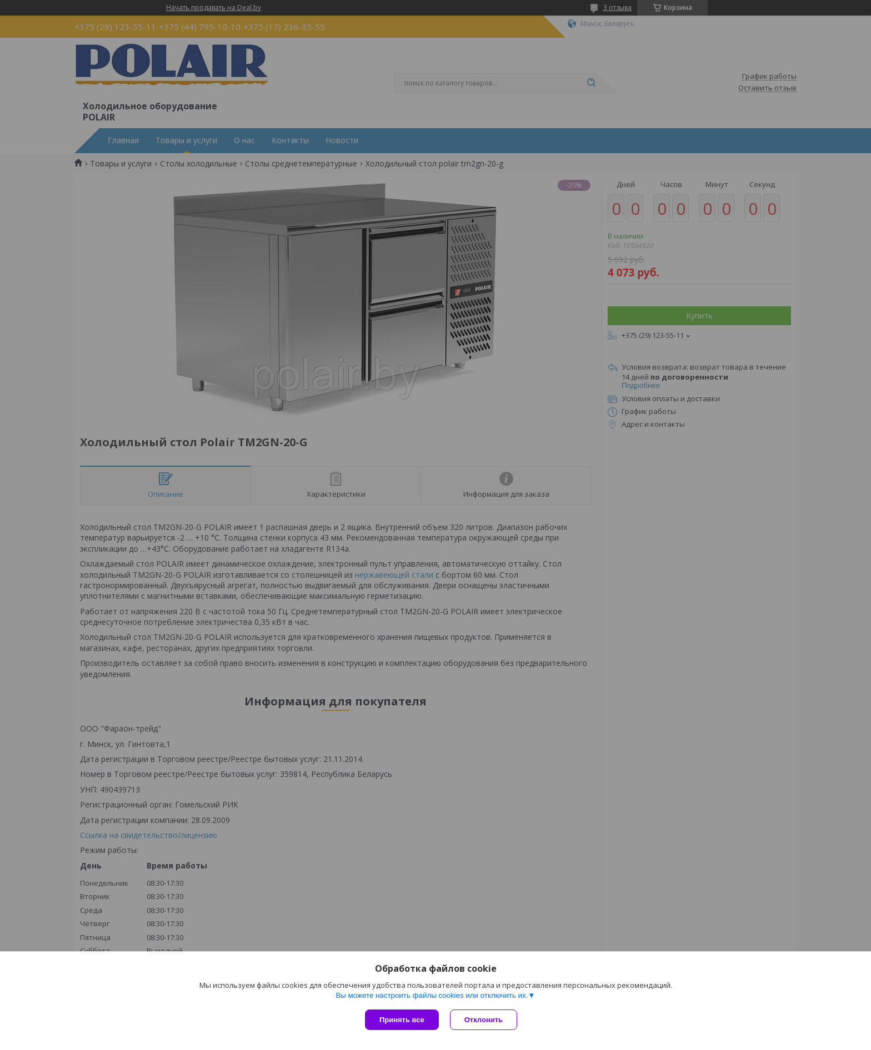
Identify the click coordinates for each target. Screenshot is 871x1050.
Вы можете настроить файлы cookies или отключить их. (432, 995)
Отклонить (483, 1020)
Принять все (401, 1020)
